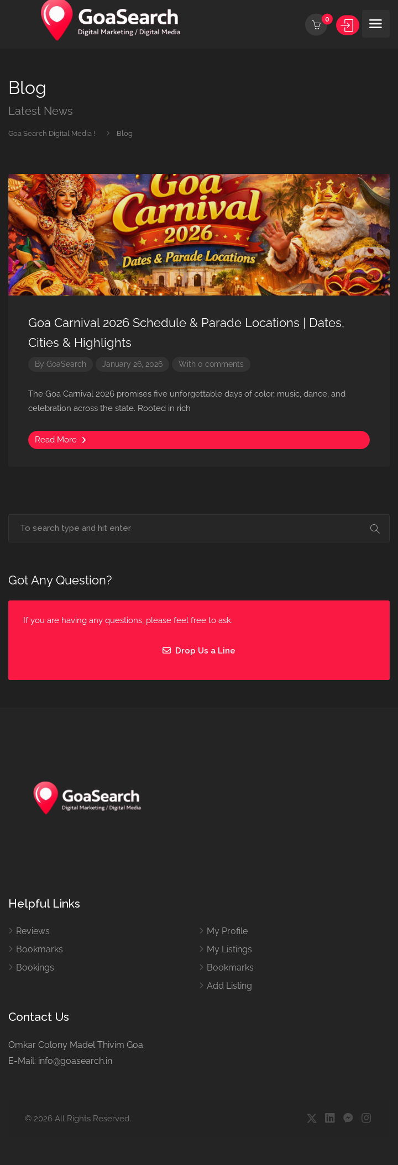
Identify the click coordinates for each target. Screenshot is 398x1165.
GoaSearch (66, 364)
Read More (60, 440)
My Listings (229, 949)
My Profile (227, 931)
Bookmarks (39, 949)
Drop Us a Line (199, 651)
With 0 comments (211, 364)
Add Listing (229, 986)
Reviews (33, 931)
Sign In (348, 25)
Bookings (35, 967)
